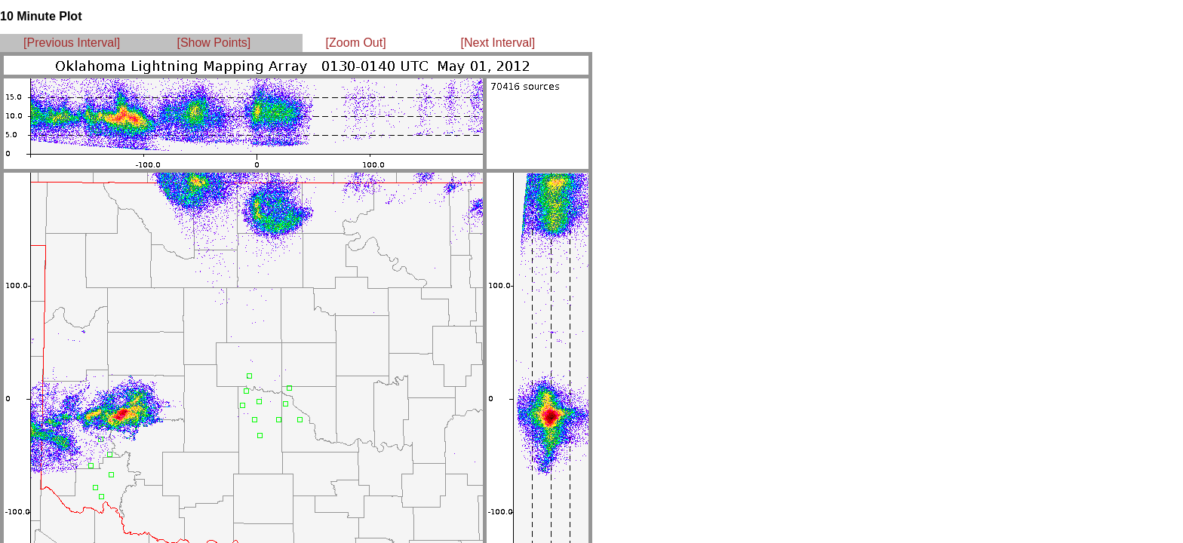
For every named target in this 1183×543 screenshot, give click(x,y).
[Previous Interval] (71, 42)
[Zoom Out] (356, 42)
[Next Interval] (498, 42)
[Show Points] (213, 42)
